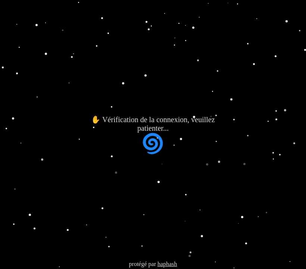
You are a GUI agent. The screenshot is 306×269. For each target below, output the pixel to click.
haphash (167, 264)
